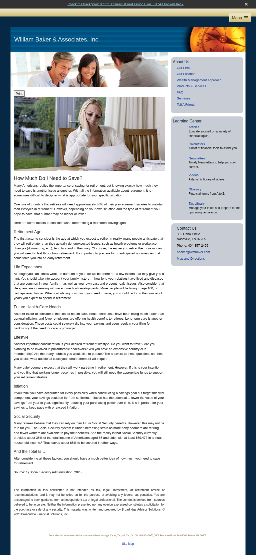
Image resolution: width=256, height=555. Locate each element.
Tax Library (197, 195)
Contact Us (186, 220)
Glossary (195, 181)
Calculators (197, 135)
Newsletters (197, 149)
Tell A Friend (185, 96)
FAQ (180, 83)
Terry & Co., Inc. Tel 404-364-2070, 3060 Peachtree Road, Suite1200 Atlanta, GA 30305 (162, 526)
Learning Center (187, 112)
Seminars (183, 90)
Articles (194, 118)
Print (19, 85)
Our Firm (183, 59)
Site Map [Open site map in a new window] (128, 535)
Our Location (186, 65)
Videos (194, 166)
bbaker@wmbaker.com (193, 243)
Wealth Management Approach (199, 71)
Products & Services (191, 77)
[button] (240, 9)
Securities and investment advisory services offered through (79, 526)
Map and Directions (191, 250)
